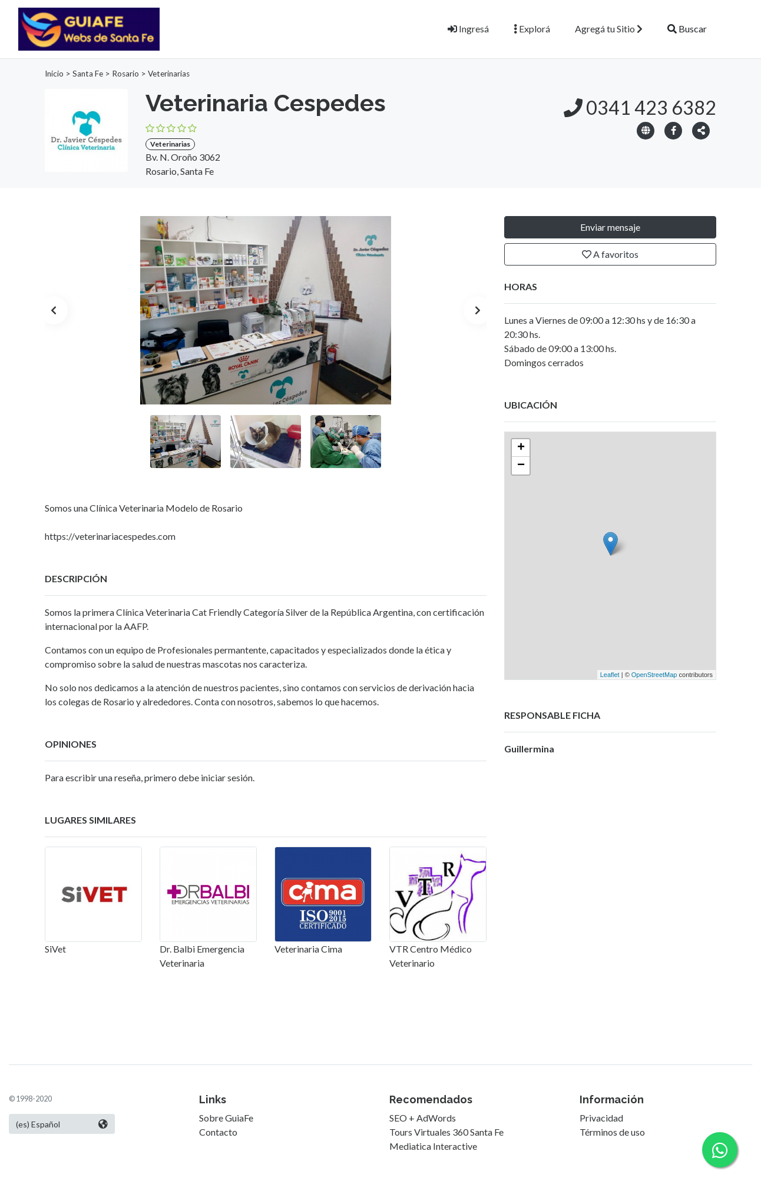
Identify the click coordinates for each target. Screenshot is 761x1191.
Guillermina (529, 748)
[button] (701, 129)
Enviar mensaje (610, 227)
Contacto (218, 1131)
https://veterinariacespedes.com (110, 536)
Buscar (687, 28)
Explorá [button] (532, 28)
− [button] (521, 466)
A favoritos (610, 254)
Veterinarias (169, 73)
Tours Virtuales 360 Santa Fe (446, 1131)
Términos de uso (612, 1131)
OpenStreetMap (654, 674)
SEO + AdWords (422, 1117)
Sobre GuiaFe (226, 1117)
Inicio (54, 73)
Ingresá (468, 28)
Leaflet (610, 674)
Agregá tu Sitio (609, 28)
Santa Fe (87, 73)
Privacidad (601, 1117)
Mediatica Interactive (433, 1146)
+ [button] (521, 448)
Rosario (125, 73)
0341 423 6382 (640, 107)
